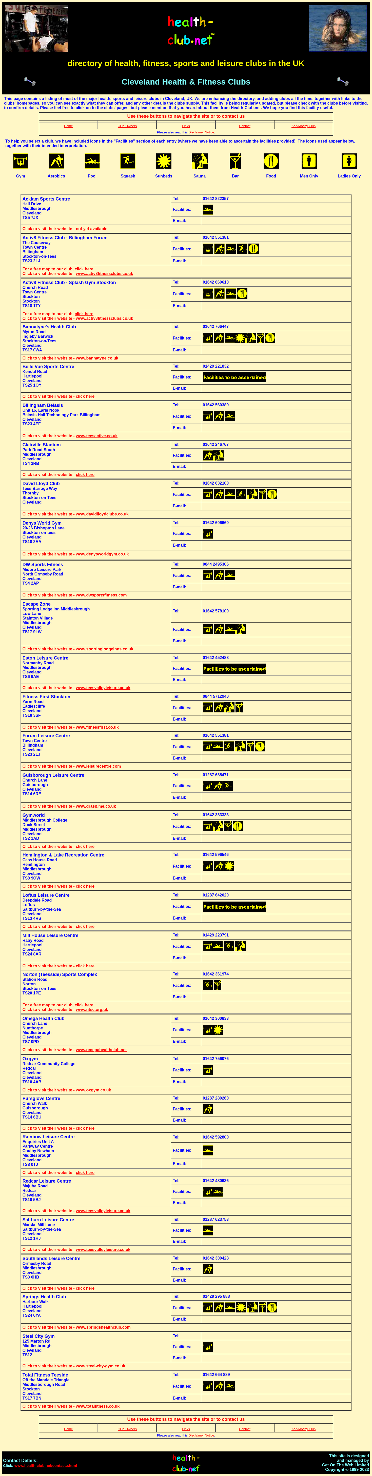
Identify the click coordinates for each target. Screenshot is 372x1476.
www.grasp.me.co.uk (96, 806)
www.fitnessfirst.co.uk (97, 727)
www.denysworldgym (96, 554)
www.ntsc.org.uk (92, 1009)
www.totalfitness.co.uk (98, 1406)
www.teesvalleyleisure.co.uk (103, 688)
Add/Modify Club (303, 126)
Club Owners (127, 126)
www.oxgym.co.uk (93, 1090)
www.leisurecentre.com (98, 766)
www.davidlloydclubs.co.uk (102, 514)
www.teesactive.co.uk (97, 436)
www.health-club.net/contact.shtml (45, 1465)
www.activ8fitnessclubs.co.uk (104, 273)
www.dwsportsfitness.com (101, 595)
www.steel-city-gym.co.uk (100, 1366)
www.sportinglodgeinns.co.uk (104, 649)
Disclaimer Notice (201, 132)
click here (84, 269)
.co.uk (123, 554)
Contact (244, 126)
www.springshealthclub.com (103, 1327)
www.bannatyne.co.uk (97, 358)
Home (68, 126)
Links (186, 126)
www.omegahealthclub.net (101, 1050)
